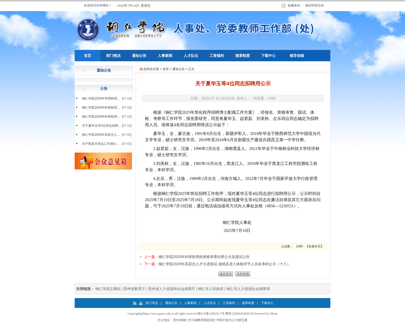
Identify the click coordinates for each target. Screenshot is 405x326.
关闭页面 (243, 274)
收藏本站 (294, 5)
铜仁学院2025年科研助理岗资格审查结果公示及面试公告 (204, 257)
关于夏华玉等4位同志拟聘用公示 (104, 125)
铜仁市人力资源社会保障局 (248, 289)
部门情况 (152, 303)
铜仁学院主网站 (108, 289)
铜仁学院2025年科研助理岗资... (104, 116)
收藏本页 (314, 246)
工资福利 (229, 303)
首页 (166, 69)
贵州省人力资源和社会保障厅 (171, 289)
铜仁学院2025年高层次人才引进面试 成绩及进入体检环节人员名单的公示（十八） (225, 264)
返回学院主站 (314, 5)
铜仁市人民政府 (210, 289)
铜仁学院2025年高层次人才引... (104, 135)
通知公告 (178, 69)
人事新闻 (190, 303)
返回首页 (226, 274)
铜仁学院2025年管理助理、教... (104, 98)
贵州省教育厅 (134, 289)
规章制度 (248, 303)
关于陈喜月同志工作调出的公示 (104, 144)
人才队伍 (210, 303)
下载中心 (267, 303)
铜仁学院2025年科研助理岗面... (104, 107)
